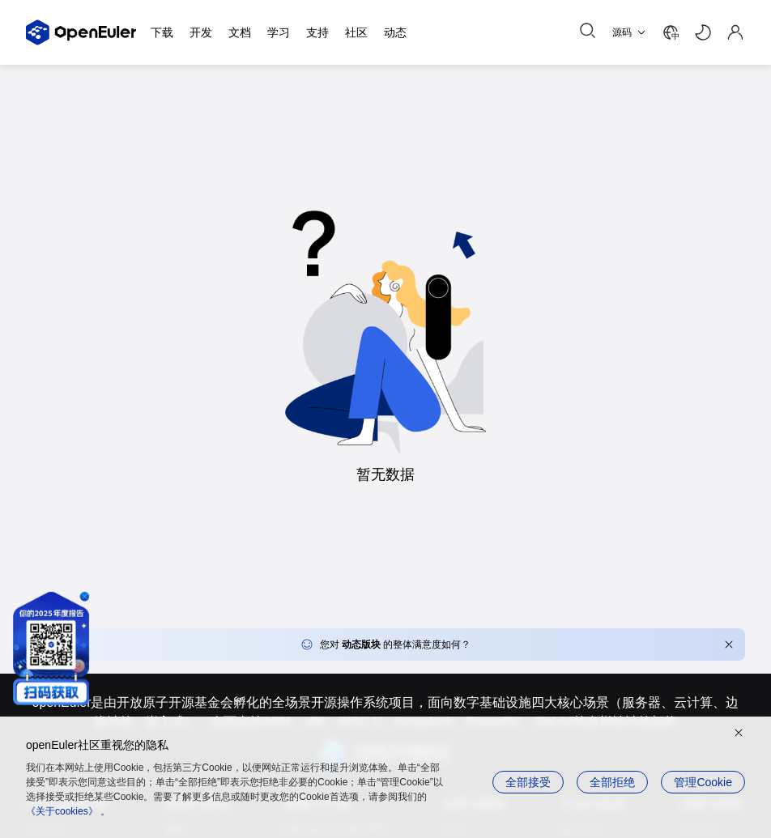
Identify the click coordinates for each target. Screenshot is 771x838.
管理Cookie (703, 782)
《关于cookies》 (62, 811)
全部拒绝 (612, 782)
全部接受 (528, 782)
